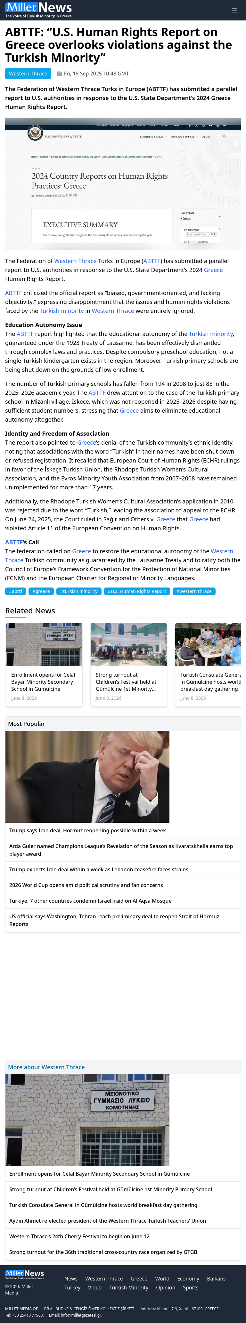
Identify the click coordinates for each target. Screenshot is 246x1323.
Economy (188, 1278)
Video (95, 1287)
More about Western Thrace (46, 1067)
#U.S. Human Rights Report (137, 591)
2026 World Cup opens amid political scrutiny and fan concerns (86, 885)
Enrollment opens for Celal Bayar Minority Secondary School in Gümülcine (43, 681)
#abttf (15, 591)
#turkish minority (79, 591)
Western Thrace (75, 261)
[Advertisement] (123, 995)
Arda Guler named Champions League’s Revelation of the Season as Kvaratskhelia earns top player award (121, 850)
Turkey (72, 1287)
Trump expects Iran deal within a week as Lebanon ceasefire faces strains (98, 869)
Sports (190, 1287)
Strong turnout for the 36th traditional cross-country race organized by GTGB (103, 1252)
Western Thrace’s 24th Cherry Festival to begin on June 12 (79, 1236)
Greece (213, 270)
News (71, 1278)
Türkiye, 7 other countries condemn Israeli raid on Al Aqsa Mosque (90, 900)
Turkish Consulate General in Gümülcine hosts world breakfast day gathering (103, 1205)
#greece (41, 591)
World (162, 1278)
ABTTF (152, 261)
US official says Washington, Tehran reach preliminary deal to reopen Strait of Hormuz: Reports (115, 920)
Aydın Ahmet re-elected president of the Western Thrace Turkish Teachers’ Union (107, 1220)
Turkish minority (62, 311)
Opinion (165, 1287)
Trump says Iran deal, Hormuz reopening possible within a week (87, 830)
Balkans (216, 1278)
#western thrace (194, 591)
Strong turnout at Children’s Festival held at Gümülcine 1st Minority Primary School (126, 681)
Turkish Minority (128, 1287)
